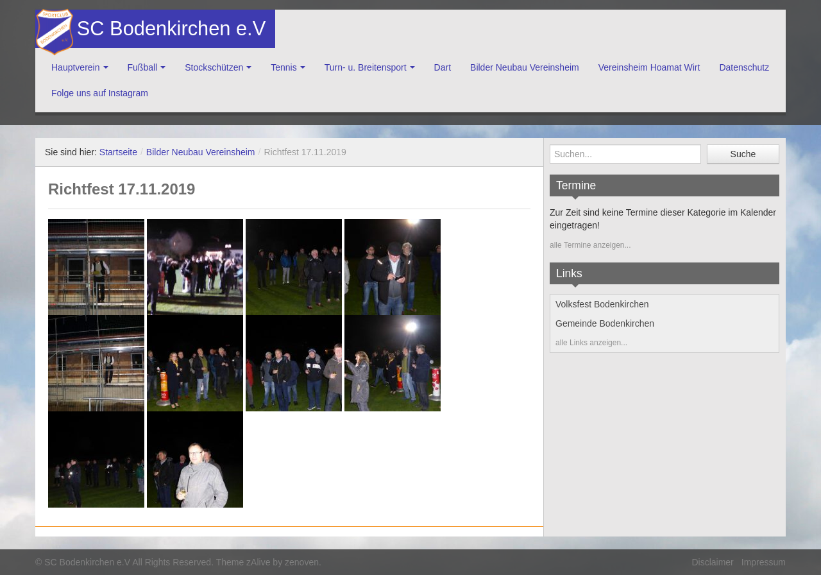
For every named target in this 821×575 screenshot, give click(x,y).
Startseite (118, 152)
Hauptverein (75, 67)
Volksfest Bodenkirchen (602, 304)
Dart (442, 67)
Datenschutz (744, 67)
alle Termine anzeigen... (590, 245)
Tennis (283, 67)
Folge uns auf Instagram (99, 93)
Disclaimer (712, 562)
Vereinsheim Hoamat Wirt (649, 67)
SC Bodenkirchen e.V (170, 28)
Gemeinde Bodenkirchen (604, 323)
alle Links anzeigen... (591, 342)
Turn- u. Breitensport (366, 67)
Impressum (763, 562)
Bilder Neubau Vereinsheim (524, 67)
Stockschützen (214, 67)
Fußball (143, 67)
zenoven (302, 562)
